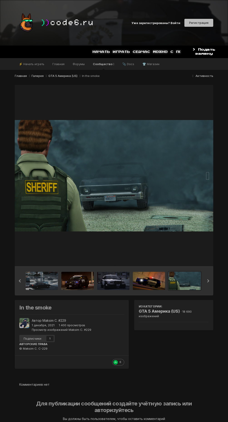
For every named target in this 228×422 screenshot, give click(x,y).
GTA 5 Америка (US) (159, 311)
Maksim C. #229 (54, 320)
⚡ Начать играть (31, 64)
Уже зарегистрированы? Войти (155, 23)
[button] (20, 281)
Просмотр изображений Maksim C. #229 (61, 329)
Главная (58, 64)
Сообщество (103, 66)
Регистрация (198, 23)
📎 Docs (128, 64)
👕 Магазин (150, 64)
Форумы (79, 64)
